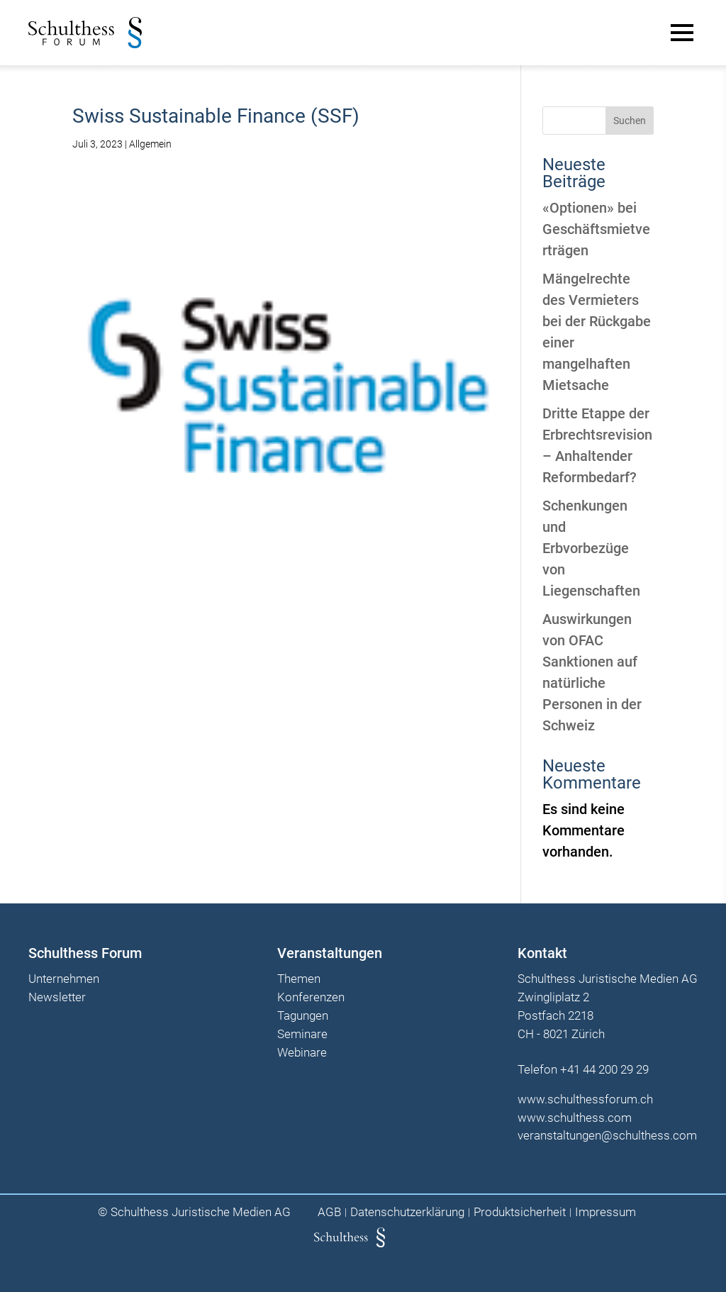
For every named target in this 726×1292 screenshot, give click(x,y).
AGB (329, 1212)
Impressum (605, 1212)
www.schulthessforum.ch (585, 1099)
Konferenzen (311, 997)
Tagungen (302, 1016)
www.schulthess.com (575, 1117)
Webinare (302, 1053)
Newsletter (57, 997)
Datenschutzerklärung (407, 1212)
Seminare (302, 1034)
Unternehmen (63, 979)
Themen (298, 979)
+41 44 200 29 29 (604, 1069)
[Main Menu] (682, 32)
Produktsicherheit (520, 1212)
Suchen (629, 120)
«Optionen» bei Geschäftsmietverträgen (596, 229)
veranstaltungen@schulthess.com (607, 1135)
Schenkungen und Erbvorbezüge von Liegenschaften (591, 548)
